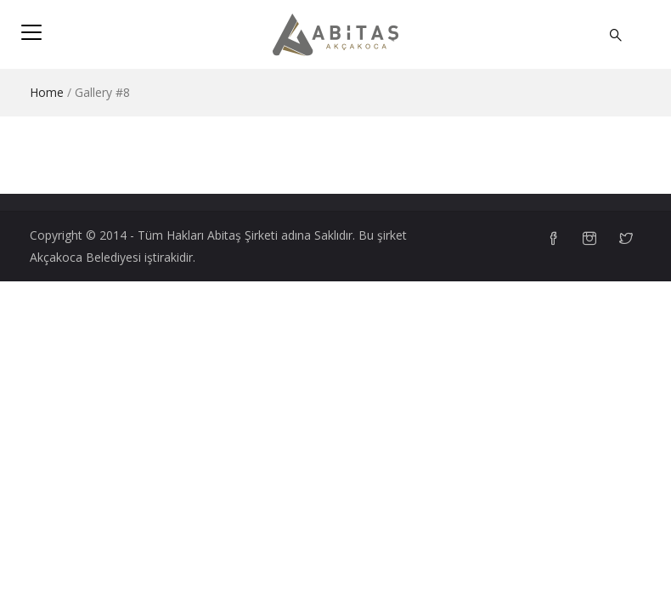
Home (47, 92)
